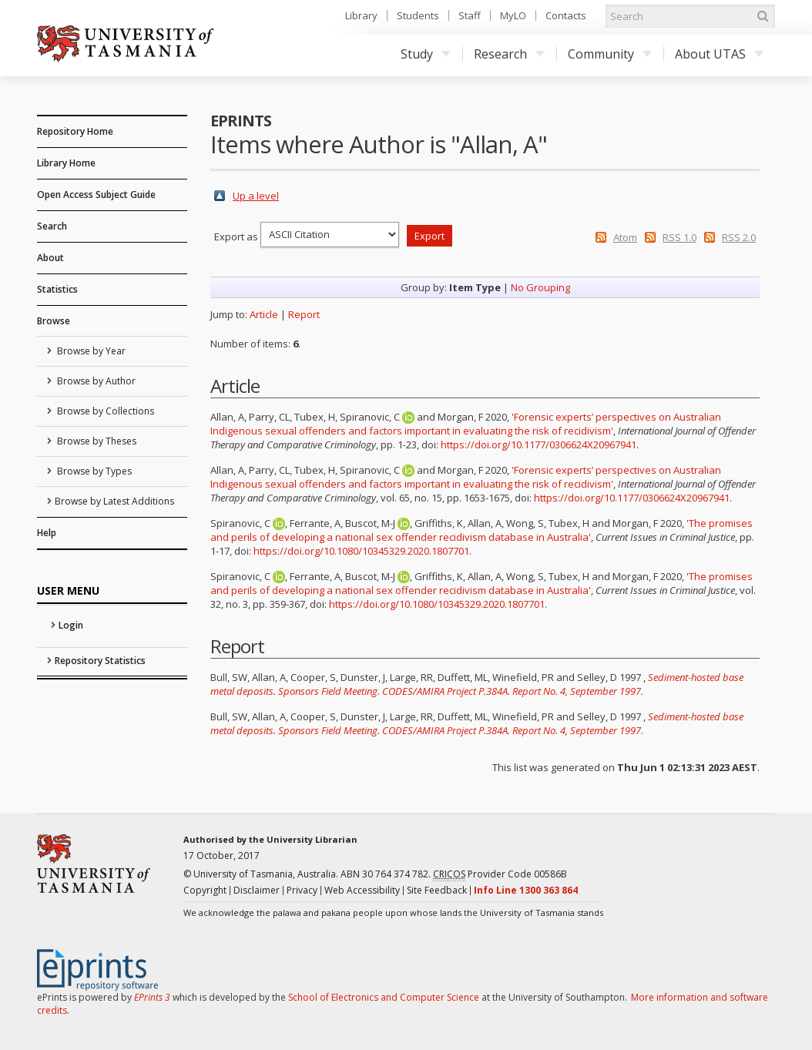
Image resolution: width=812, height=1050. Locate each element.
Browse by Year (90, 350)
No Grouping (540, 287)
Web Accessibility (362, 890)
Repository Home (75, 131)
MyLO (513, 15)
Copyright (204, 890)
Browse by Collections (104, 411)
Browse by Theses (95, 441)
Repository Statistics (100, 660)
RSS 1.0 (679, 237)
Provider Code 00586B (500, 874)
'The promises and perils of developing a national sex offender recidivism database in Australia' (481, 530)
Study (426, 53)
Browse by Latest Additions (114, 501)
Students (418, 15)
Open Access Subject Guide (96, 194)
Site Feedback (437, 890)
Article (264, 314)
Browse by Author (95, 380)
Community (610, 53)
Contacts (565, 15)
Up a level (256, 196)
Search (52, 226)
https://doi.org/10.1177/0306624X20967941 (538, 444)
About (50, 257)
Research (509, 53)
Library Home (66, 162)
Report (304, 314)
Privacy (302, 890)
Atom (625, 237)
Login (71, 625)
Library (361, 15)
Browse (53, 320)
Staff (469, 15)
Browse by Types (93, 471)
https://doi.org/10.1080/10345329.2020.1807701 (361, 551)
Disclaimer (256, 890)
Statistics (57, 289)
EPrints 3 (152, 997)
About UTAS (719, 53)
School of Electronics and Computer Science (383, 997)
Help (46, 532)
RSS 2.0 (739, 237)
